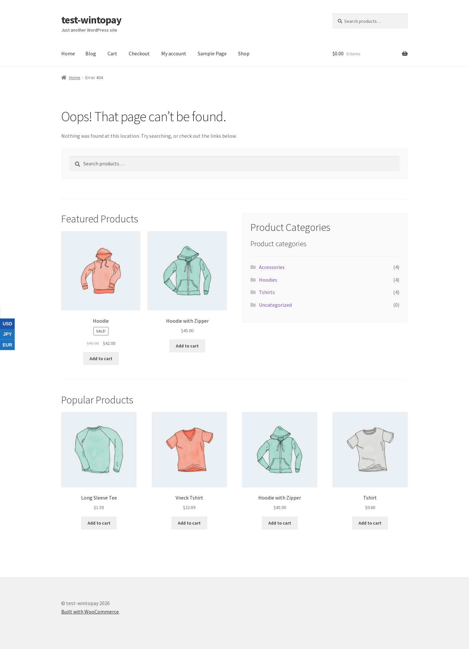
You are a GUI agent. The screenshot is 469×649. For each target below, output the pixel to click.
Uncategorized (275, 305)
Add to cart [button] (101, 358)
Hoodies (268, 279)
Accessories (272, 267)
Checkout (139, 53)
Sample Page (212, 53)
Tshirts (267, 292)
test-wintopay (91, 19)
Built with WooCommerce (90, 611)
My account (173, 53)
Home (68, 53)
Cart (112, 53)
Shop (243, 53)
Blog (90, 53)
